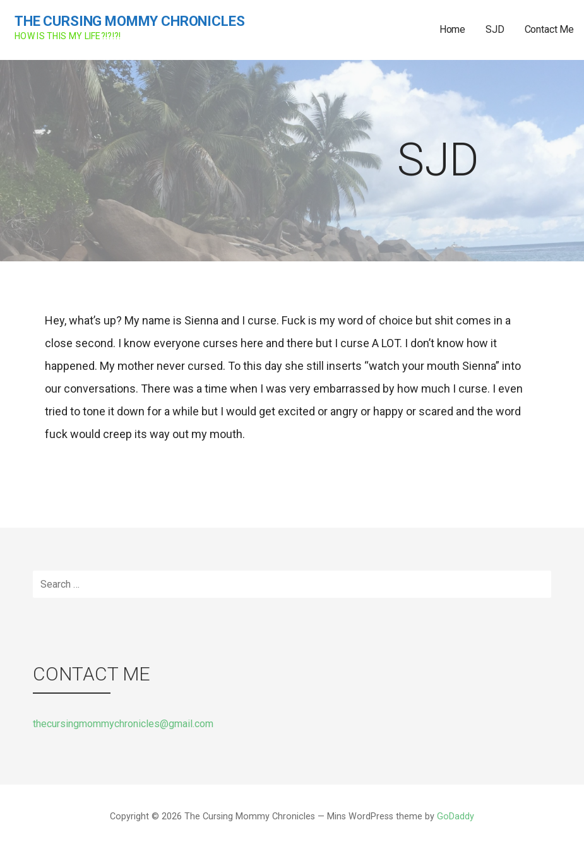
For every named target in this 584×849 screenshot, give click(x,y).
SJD (495, 29)
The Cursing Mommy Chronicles (130, 21)
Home (452, 29)
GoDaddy (455, 816)
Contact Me (549, 29)
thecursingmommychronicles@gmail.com (123, 724)
